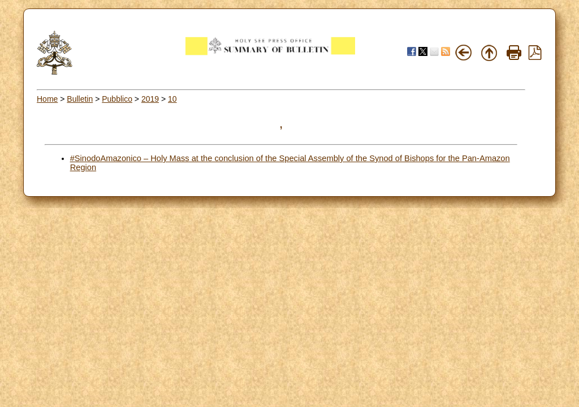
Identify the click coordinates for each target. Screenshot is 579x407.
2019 (150, 98)
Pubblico (117, 98)
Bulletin (80, 98)
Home (47, 98)
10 (172, 98)
